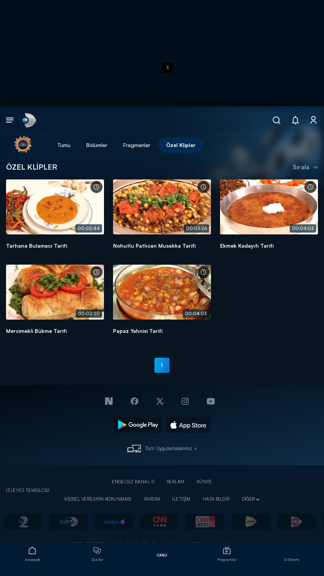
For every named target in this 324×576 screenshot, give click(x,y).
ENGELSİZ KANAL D (133, 481)
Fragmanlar (136, 145)
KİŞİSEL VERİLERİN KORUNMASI (97, 499)
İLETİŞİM (181, 499)
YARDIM (152, 499)
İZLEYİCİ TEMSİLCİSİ (27, 490)
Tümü (63, 145)
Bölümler (96, 145)
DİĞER (248, 499)
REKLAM (176, 481)
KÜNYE (204, 481)
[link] (28, 120)
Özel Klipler (181, 145)
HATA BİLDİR (216, 499)
